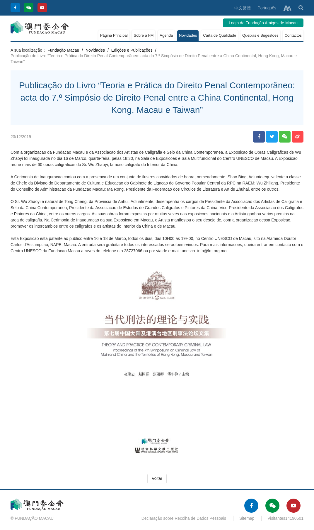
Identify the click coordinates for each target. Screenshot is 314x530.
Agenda (166, 35)
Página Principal (114, 35)
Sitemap (246, 518)
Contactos (293, 35)
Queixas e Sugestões (260, 35)
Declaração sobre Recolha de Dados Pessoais (183, 518)
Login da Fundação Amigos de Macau (263, 23)
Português (266, 8)
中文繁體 (242, 8)
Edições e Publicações (132, 50)
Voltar (157, 478)
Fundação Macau (63, 50)
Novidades (188, 35)
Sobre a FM (143, 35)
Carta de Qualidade (219, 35)
